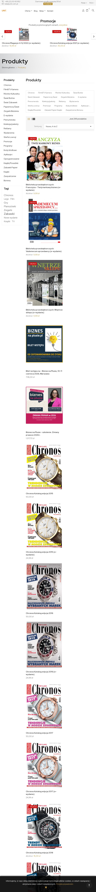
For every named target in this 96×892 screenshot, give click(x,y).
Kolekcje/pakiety (11, 124)
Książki (7, 222)
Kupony (53, 832)
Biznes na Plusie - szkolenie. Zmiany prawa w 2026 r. (34, 263)
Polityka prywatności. (64, 884)
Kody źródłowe (10, 150)
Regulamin (30, 829)
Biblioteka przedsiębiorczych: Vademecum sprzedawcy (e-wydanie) (59, 170)
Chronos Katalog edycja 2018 (58, 393)
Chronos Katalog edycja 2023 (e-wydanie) (34, 659)
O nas (8, 831)
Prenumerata (9, 120)
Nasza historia (9, 835)
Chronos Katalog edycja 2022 (58, 569)
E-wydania (8, 116)
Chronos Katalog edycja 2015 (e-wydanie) (34, 307)
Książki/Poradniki (11, 163)
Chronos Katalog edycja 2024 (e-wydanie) (58, 703)
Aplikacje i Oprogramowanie (11, 157)
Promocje (8, 142)
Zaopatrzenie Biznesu (10, 178)
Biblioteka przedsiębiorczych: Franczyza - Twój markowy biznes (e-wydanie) (35, 170)
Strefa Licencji (10, 137)
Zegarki (8, 210)
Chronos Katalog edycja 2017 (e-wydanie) (34, 395)
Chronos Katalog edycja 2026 (34, 789)
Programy (8, 146)
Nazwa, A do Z (69, 126)
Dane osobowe (56, 822)
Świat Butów (9, 98)
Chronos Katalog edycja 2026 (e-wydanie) (58, 791)
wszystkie (63, 25)
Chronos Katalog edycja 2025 (34, 745)
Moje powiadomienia (58, 835)
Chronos (7, 85)
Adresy (53, 829)
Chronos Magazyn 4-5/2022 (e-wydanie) (22, 43)
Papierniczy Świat (11, 107)
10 (81, 805)
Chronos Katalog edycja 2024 (34, 701)
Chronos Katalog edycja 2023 (58, 613)
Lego (6, 199)
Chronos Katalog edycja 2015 (58, 262)
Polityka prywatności (34, 825)
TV (13, 222)
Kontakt (9, 839)
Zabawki (9, 214)
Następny (89, 805)
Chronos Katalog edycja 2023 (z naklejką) (58, 659)
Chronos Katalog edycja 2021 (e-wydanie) (70, 43)
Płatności (29, 832)
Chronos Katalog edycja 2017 (58, 349)
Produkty (9, 80)
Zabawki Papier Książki (10, 170)
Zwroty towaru (31, 835)
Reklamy (7, 129)
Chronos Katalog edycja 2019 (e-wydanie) (34, 483)
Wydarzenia (9, 133)
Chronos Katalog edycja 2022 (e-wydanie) (34, 615)
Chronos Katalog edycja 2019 (58, 437)
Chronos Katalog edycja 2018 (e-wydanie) (34, 439)
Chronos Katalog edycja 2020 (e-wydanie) (34, 527)
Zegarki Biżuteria (11, 111)
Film (12, 199)
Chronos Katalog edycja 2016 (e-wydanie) (34, 351)
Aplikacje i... (86, 106)
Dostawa (29, 822)
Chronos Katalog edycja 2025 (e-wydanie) (58, 747)
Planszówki (10, 207)
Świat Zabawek (10, 103)
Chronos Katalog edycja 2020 (58, 481)
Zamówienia (55, 825)
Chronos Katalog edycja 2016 (58, 306)
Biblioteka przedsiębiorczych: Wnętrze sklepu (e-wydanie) (35, 218)
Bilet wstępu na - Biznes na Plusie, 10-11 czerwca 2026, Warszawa (59, 218)
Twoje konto (56, 818)
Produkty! (48, 4)
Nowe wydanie (10, 218)
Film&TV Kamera (11, 90)
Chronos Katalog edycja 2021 (58, 525)
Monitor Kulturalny (12, 94)
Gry (6, 203)
